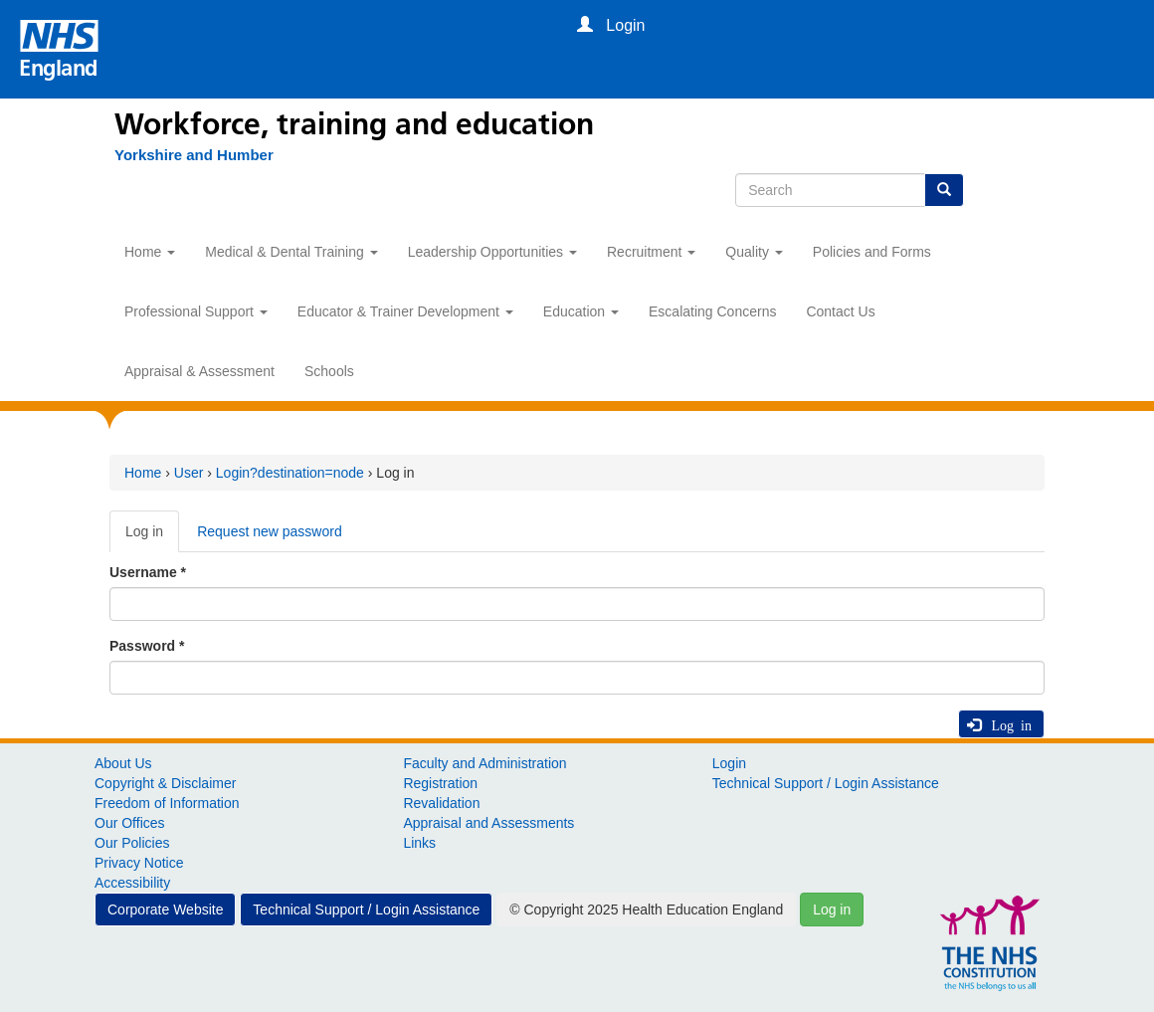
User (189, 473)
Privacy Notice (139, 863)
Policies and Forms (872, 252)
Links (419, 843)
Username (147, 572)
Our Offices (130, 823)
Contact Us (840, 311)
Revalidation (441, 803)
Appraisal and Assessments (488, 823)
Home (149, 252)
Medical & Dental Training (291, 252)
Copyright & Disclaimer (165, 783)
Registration (440, 783)
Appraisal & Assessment (199, 371)
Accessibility (132, 883)
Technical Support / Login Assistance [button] (366, 909)
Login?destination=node (290, 473)
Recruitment (651, 252)
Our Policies (132, 843)
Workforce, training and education (354, 124)
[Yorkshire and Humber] (184, 155)
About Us (123, 763)
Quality (753, 252)
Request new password (269, 531)
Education (581, 311)
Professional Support (196, 311)
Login (729, 763)
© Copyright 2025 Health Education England (646, 909)
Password (146, 646)
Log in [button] (832, 909)
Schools (329, 371)
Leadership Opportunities (492, 252)
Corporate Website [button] (165, 909)
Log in (152, 536)
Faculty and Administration (484, 763)
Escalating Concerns (712, 311)
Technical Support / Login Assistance (825, 783)
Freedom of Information (167, 803)
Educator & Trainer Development (405, 311)
